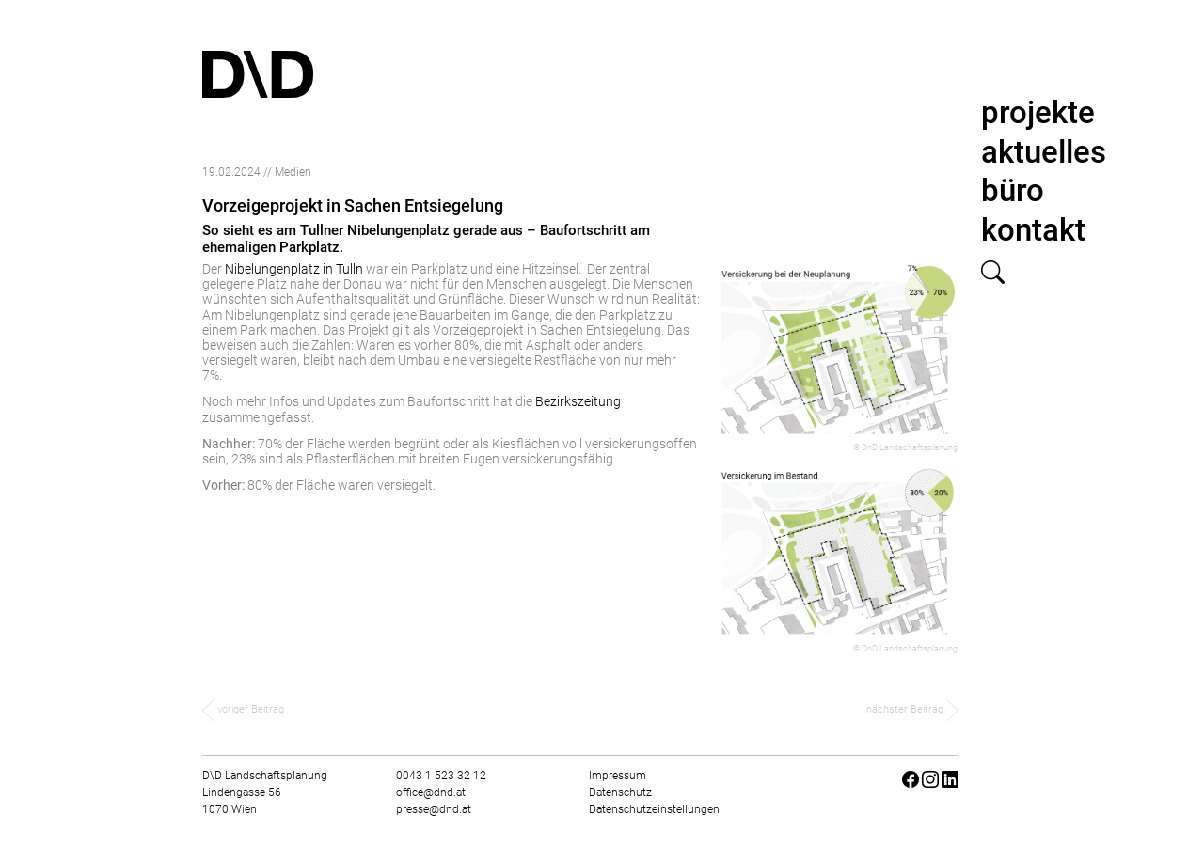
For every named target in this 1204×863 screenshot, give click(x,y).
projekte (1038, 112)
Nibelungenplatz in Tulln (294, 268)
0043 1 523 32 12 (441, 775)
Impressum (617, 775)
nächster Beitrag (912, 709)
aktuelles (1043, 151)
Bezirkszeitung (578, 401)
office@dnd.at (431, 792)
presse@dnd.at (433, 809)
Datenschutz (620, 792)
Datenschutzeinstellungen (654, 809)
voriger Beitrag (243, 709)
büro (1012, 190)
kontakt (1033, 230)
